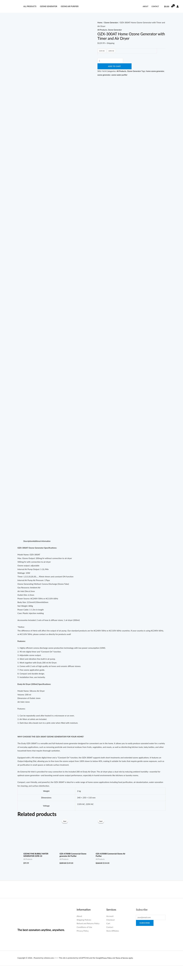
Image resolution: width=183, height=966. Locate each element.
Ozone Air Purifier (69, 6)
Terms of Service (123, 958)
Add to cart (114, 67)
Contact (155, 6)
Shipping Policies (84, 920)
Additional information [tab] (43, 541)
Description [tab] (28, 541)
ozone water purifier (130, 75)
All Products (29, 6)
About (145, 6)
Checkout (110, 920)
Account (110, 916)
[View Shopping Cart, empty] (168, 6)
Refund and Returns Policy (88, 924)
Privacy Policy (83, 931)
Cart (108, 924)
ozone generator (114, 75)
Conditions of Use (84, 927)
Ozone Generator (48, 6)
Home (100, 22)
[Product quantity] (111, 61)
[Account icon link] (177, 6)
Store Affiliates (112, 931)
